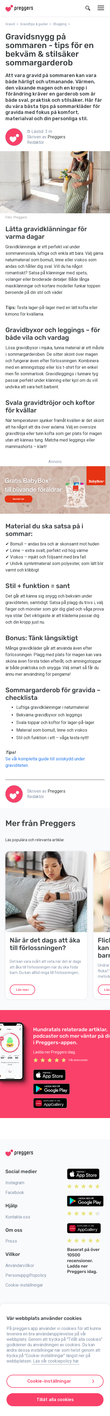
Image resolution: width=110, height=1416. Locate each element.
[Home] (19, 8)
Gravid (10, 24)
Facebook (14, 1192)
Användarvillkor (19, 1265)
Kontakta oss (17, 1217)
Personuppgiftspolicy (25, 1275)
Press (11, 1241)
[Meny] (100, 8)
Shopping (59, 24)
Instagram (14, 1182)
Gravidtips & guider (34, 24)
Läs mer (22, 990)
